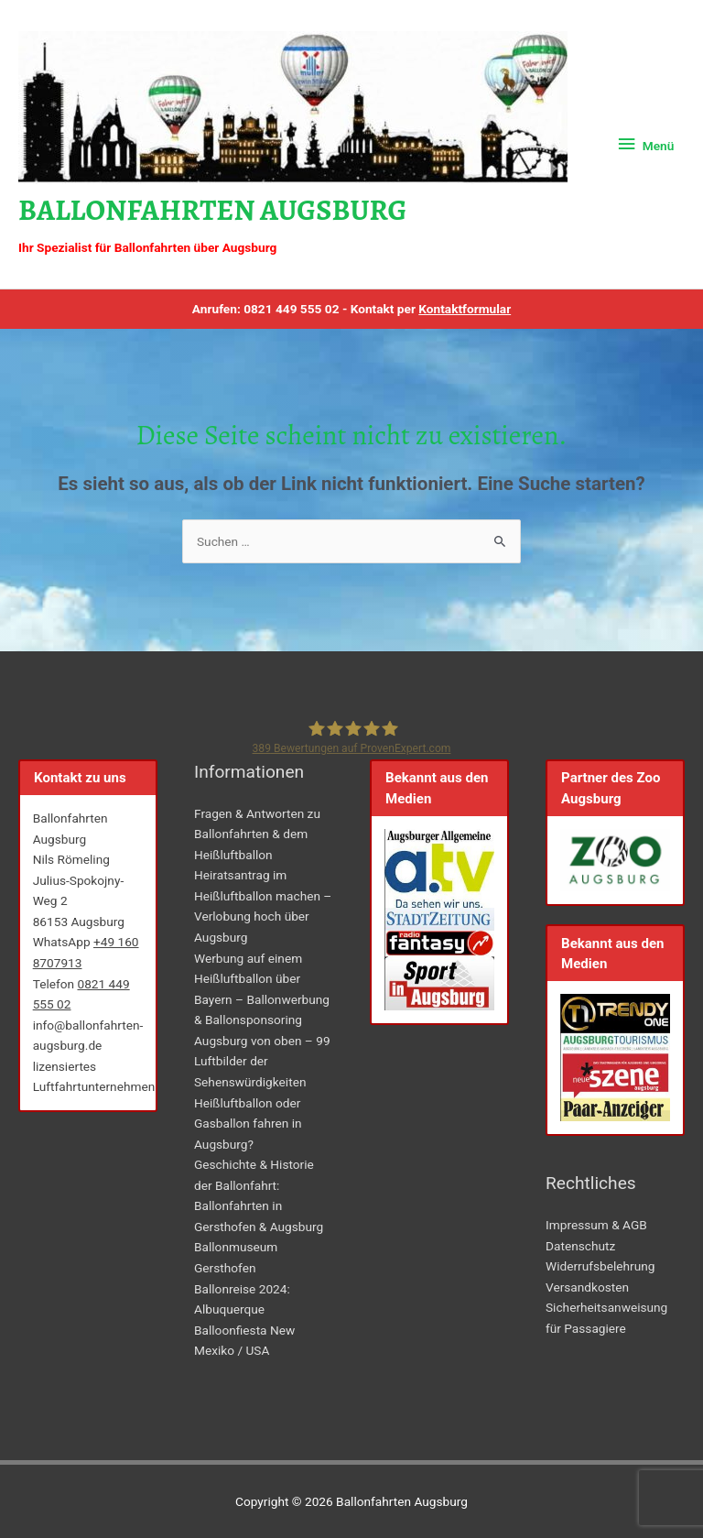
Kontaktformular (464, 308)
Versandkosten (587, 1287)
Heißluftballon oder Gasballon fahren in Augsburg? (248, 1123)
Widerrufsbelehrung (600, 1266)
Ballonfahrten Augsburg (212, 210)
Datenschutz (580, 1245)
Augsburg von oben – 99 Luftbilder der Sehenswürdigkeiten (262, 1061)
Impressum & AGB (596, 1224)
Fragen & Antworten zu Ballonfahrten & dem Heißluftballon (257, 834)
